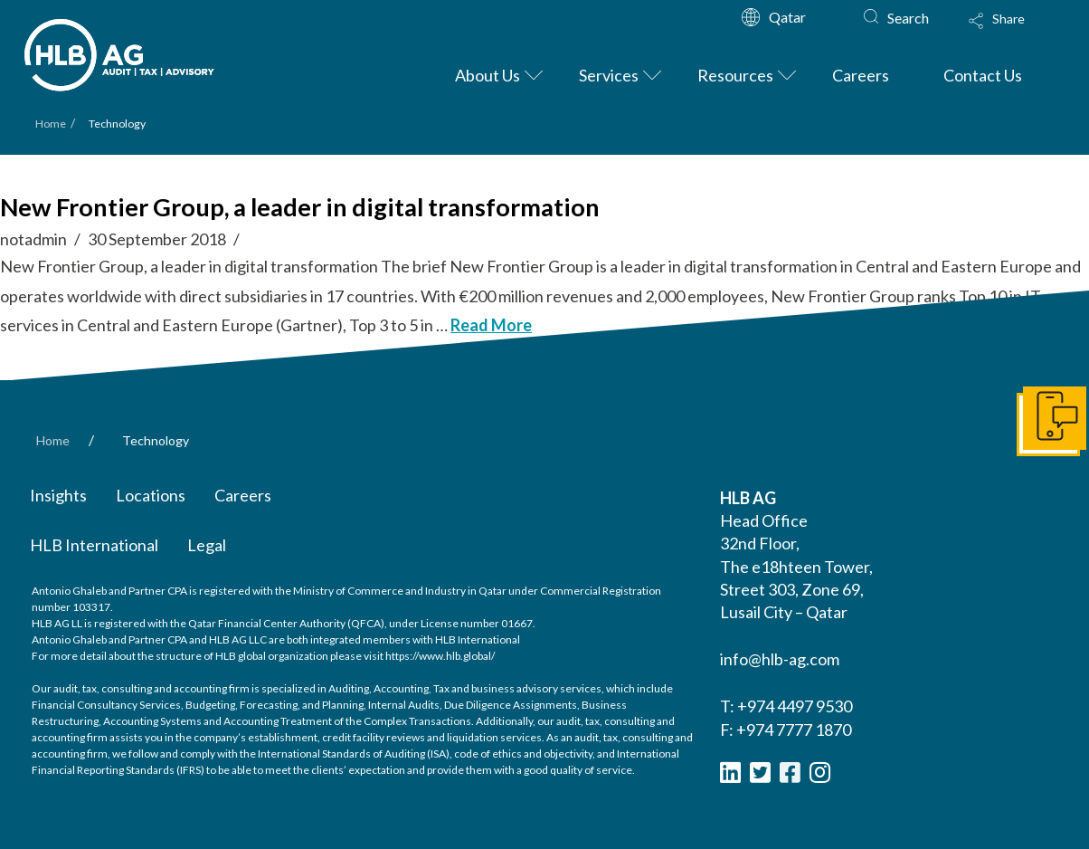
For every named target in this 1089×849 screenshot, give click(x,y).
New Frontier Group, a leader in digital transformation (300, 207)
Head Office (764, 520)
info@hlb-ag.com (779, 659)
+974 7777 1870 (793, 729)
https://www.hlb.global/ (440, 656)
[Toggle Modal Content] (1014, 32)
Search (908, 17)
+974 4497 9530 (794, 706)
